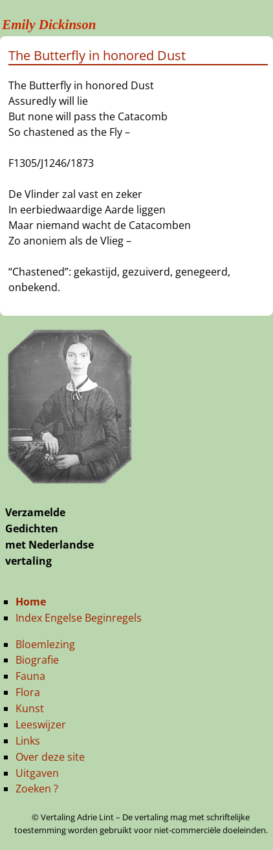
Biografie (37, 660)
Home (31, 601)
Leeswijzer (41, 724)
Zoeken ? (37, 788)
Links (28, 741)
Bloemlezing (45, 644)
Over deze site (50, 757)
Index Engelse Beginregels (79, 618)
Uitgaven (37, 773)
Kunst (30, 708)
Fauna (30, 676)
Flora (28, 692)
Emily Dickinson (49, 24)
